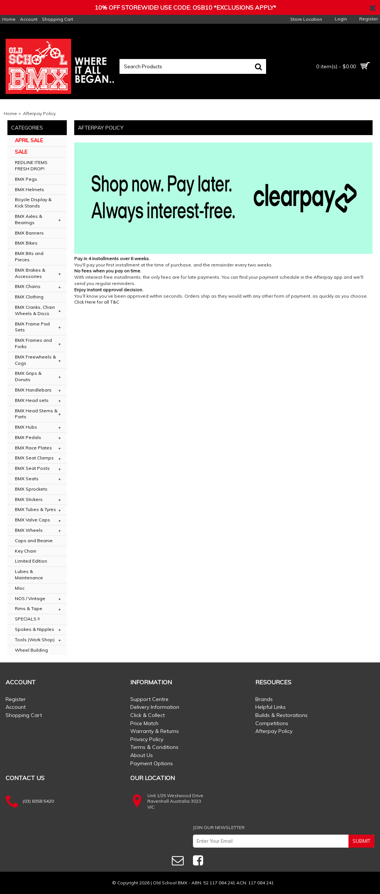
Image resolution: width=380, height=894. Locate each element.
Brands (264, 699)
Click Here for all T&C (96, 302)
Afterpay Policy (273, 731)
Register (16, 699)
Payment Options (151, 763)
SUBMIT (361, 841)
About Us (141, 755)
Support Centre (149, 699)
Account (16, 707)
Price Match (144, 723)
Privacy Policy (146, 739)
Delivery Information (154, 707)
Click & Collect (147, 715)
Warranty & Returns (154, 731)
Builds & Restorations (281, 715)
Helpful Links (270, 707)
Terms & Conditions (154, 747)
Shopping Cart (24, 715)
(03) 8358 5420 (38, 801)
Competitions (271, 723)
